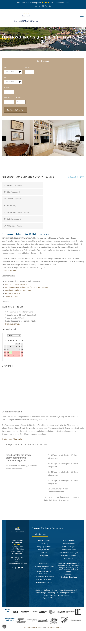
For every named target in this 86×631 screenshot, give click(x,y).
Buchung (47, 590)
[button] (4, 626)
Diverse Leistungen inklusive (17, 284)
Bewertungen (68, 559)
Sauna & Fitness (11, 296)
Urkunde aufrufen (9, 270)
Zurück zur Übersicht (12, 439)
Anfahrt (44, 553)
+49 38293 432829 (62, 3)
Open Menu (81, 18)
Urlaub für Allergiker (68, 546)
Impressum (61, 593)
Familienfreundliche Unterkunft (18, 290)
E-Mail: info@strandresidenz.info (18, 562)
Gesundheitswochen (68, 556)
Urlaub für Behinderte (68, 550)
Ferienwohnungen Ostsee (33, 627)
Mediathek (68, 574)
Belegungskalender (44, 546)
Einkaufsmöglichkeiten (44, 582)
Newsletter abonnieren (68, 577)
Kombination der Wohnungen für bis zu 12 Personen (26, 287)
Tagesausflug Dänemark (43, 579)
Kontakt (54, 590)
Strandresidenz (68, 540)
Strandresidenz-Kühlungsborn (33, 3)
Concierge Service (12, 293)
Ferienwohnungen (43, 540)
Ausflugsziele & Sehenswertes (44, 576)
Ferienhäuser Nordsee (54, 627)
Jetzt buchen (40, 534)
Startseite (38, 590)
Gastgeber (44, 556)
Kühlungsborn (44, 563)
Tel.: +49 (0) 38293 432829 (17, 559)
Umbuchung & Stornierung (45, 593)
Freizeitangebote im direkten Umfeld (44, 567)
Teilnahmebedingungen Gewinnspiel (56, 595)
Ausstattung (44, 544)
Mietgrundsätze (43, 550)
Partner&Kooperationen (67, 590)
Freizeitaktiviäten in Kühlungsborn (44, 572)
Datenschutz (70, 593)
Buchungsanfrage (12, 324)
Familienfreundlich (68, 544)
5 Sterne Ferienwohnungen (68, 553)
